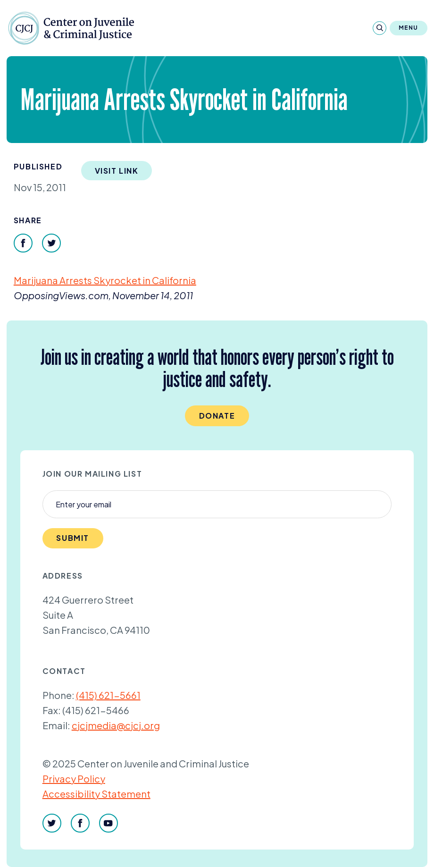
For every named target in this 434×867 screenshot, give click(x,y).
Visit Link (117, 171)
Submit (72, 538)
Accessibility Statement (96, 794)
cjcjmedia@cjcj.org (116, 725)
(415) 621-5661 (108, 695)
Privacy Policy (73, 778)
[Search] (379, 28)
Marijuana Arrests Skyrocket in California (105, 280)
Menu (408, 27)
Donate (217, 416)
